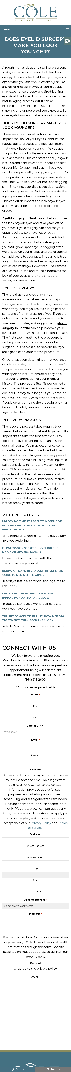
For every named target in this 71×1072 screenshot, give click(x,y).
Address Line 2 (35, 857)
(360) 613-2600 (35, 679)
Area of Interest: (35, 899)
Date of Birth (35, 725)
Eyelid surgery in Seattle (21, 218)
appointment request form (22, 675)
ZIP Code (35, 891)
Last (35, 717)
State (35, 880)
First (35, 706)
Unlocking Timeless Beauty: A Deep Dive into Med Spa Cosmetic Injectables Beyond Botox (32, 525)
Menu (5, 29)
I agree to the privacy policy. (36, 968)
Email (35, 739)
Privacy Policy (41, 823)
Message (35, 913)
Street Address (35, 845)
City (36, 868)
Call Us (18, 1069)
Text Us (53, 1069)
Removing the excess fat (22, 237)
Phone (35, 755)
